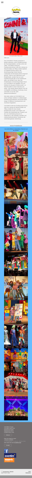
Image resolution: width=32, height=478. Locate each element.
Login (29, 471)
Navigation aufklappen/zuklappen (16, 2)
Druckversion (5, 471)
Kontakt (8, 445)
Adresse (8, 435)
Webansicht (28, 472)
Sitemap (11, 471)
